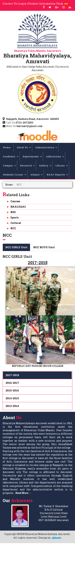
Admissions (55, 156)
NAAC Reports (57, 174)
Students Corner (14, 174)
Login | (23, 3)
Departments (32, 156)
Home (7, 147)
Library (61, 165)
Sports (14, 217)
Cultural (15, 223)
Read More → (23, 493)
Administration (46, 147)
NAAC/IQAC (18, 206)
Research (27, 165)
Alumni (37, 174)
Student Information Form (48, 3)
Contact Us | (10, 3)
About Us (24, 147)
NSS (13, 212)
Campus (9, 165)
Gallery (45, 165)
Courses (15, 201)
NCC (13, 228)
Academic (10, 156)
